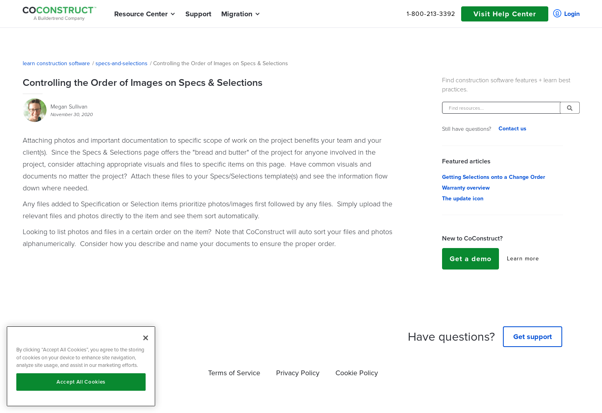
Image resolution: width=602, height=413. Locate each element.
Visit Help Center (504, 14)
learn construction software (56, 64)
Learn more (523, 259)
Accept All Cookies (80, 382)
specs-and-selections (121, 64)
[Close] (145, 338)
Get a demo (470, 259)
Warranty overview (466, 188)
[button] (140, 13)
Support (198, 14)
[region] (81, 366)
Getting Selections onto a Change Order (493, 177)
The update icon (462, 199)
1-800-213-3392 (431, 13)
